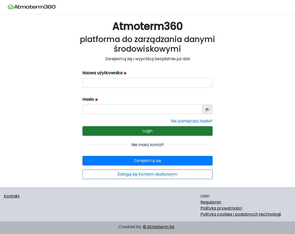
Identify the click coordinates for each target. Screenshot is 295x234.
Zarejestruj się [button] (147, 160)
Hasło (90, 99)
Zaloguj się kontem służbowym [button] (147, 174)
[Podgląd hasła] (207, 109)
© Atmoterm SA (158, 227)
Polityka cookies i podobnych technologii (240, 214)
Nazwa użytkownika (104, 73)
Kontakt (12, 196)
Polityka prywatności (221, 208)
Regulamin (210, 202)
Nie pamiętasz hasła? (192, 121)
